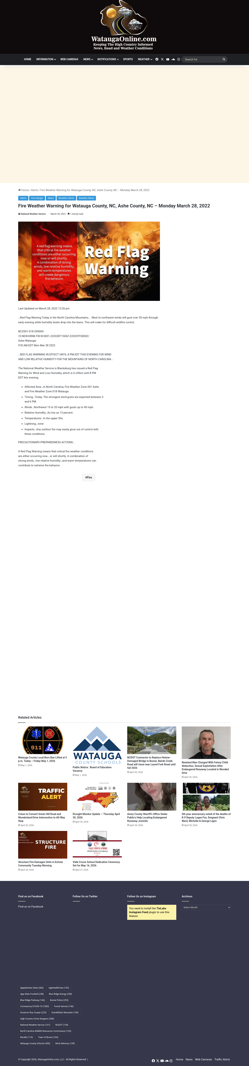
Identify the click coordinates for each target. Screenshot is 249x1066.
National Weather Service (33, 214)
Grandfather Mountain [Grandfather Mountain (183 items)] (65, 1012)
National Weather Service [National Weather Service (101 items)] (35, 1025)
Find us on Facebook (30, 906)
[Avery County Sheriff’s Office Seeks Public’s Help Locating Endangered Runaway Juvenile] (151, 796)
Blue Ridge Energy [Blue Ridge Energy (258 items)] (60, 994)
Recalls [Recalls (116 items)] (26, 1037)
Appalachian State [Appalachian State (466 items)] (32, 988)
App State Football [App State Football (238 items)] (32, 994)
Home (27, 59)
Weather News (86, 198)
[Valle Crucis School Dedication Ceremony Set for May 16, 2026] (97, 845)
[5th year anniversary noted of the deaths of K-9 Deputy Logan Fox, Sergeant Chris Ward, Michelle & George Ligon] (206, 796)
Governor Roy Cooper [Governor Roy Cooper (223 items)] (33, 1012)
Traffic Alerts (222, 1059)
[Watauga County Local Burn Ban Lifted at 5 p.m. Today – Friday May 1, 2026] (42, 740)
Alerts (34, 190)
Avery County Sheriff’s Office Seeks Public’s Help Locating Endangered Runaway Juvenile (147, 817)
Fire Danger (37, 198)
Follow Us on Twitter (85, 896)
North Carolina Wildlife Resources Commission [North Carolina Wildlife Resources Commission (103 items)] (45, 1031)
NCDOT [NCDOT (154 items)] (61, 1025)
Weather (144, 59)
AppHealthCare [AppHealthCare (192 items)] (59, 988)
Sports (128, 59)
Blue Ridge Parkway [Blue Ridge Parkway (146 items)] (32, 1000)
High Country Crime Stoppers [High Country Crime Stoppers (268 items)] (37, 1018)
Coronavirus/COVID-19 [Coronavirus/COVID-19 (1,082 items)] (34, 1006)
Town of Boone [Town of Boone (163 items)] (48, 1037)
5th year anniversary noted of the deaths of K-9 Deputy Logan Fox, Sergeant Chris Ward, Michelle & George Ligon (206, 817)
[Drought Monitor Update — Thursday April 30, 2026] (97, 796)
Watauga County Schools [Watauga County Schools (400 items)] (35, 1043)
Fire (89, 477)
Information (44, 59)
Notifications (106, 59)
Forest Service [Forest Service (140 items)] (64, 1006)
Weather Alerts (66, 198)
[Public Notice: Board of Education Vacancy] (97, 745)
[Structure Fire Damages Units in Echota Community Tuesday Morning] (42, 845)
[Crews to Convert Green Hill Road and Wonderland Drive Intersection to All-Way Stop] (42, 796)
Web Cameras (69, 59)
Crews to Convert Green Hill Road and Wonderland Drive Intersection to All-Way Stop (41, 817)
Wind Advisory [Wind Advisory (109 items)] (65, 1043)
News (87, 59)
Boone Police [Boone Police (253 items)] (59, 1000)
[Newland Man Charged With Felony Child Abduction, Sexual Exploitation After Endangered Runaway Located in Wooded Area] (206, 742)
